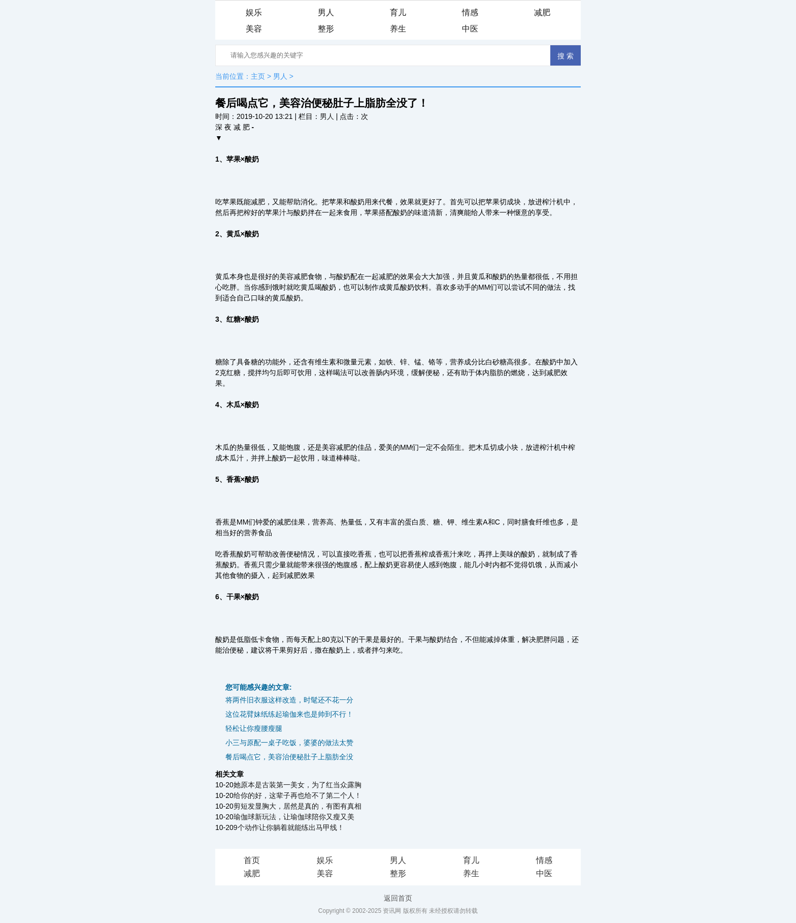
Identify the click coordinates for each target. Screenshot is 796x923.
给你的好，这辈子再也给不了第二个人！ (297, 795)
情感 (470, 12)
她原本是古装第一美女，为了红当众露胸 (297, 785)
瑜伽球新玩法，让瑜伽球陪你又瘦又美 (294, 817)
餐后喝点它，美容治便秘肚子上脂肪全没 (289, 757)
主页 (258, 76)
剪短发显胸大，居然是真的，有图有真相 (297, 806)
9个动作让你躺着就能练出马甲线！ (289, 827)
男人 (326, 12)
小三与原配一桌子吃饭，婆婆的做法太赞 (289, 743)
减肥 (542, 12)
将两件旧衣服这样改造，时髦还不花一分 (289, 700)
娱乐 (254, 12)
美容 (254, 28)
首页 (252, 860)
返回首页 (398, 898)
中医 (470, 28)
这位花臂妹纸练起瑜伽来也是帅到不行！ (289, 714)
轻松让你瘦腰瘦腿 (253, 728)
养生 (398, 28)
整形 (326, 28)
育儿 (398, 12)
